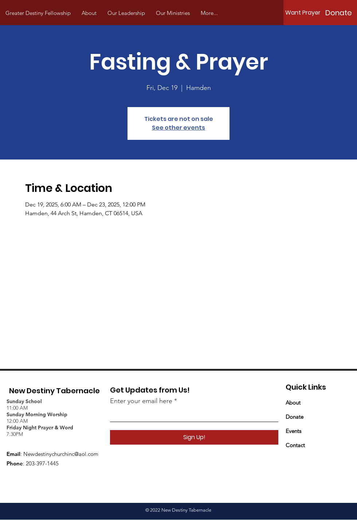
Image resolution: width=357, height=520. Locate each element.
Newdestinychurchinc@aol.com (60, 453)
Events (293, 431)
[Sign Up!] (194, 437)
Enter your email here (141, 401)
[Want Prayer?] (304, 12)
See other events (178, 127)
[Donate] (338, 12)
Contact (295, 445)
